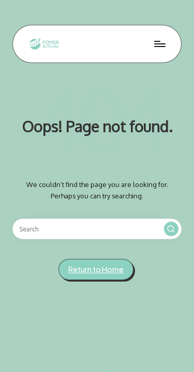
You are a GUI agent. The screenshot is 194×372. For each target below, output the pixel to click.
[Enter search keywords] (97, 229)
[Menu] (159, 44)
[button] (171, 229)
